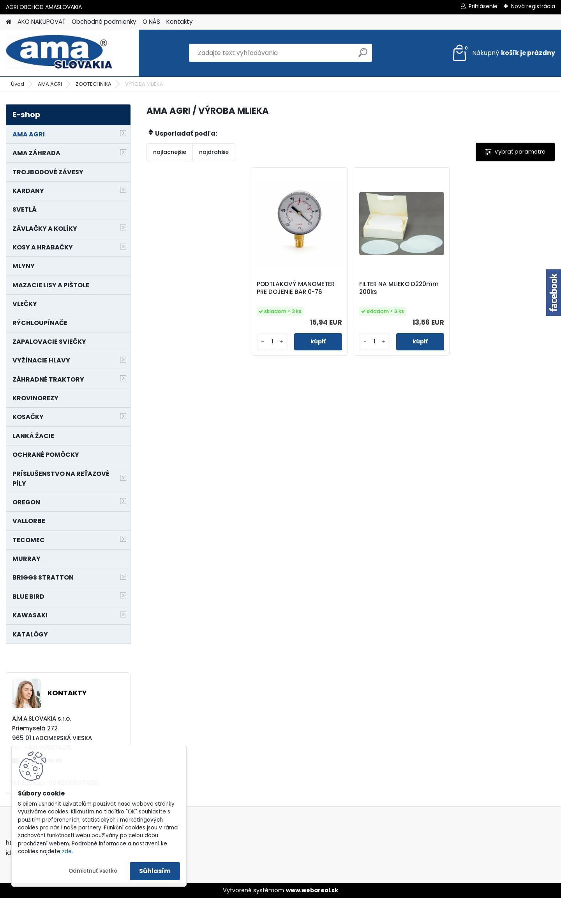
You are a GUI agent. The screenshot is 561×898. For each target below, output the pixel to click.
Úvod (17, 84)
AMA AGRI (50, 84)
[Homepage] (8, 22)
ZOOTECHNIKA (93, 84)
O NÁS (151, 22)
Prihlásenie (483, 6)
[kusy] (272, 341)
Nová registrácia (533, 6)
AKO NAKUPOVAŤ (41, 22)
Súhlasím (155, 870)
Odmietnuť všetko (93, 871)
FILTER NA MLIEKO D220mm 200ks (399, 288)
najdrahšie (214, 152)
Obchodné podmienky (104, 22)
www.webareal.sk (312, 890)
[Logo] (59, 53)
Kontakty (179, 22)
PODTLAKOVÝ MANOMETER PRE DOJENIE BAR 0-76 (296, 288)
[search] (362, 55)
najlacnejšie (169, 152)
